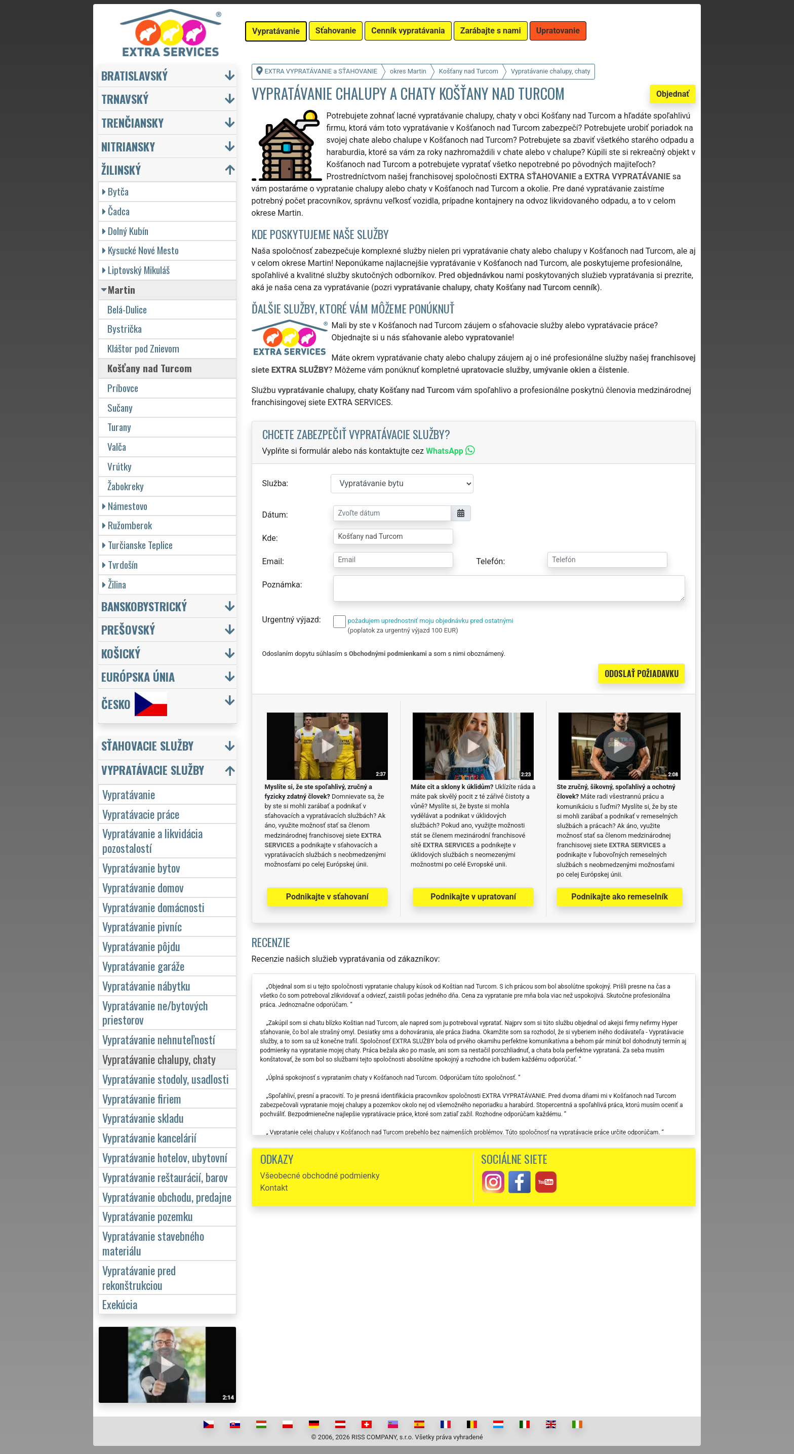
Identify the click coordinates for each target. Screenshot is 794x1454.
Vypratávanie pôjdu (141, 945)
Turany (119, 426)
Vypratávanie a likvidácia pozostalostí (152, 840)
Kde (269, 538)
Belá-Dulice (127, 309)
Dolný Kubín (125, 230)
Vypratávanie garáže (143, 965)
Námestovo (124, 505)
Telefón (489, 561)
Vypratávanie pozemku (147, 1215)
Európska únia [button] (138, 676)
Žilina (114, 584)
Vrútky (119, 466)
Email (272, 561)
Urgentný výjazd (290, 619)
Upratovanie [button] (558, 30)
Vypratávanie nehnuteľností (158, 1039)
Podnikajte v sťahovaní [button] (327, 896)
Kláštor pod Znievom (143, 348)
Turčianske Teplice (137, 544)
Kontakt (274, 1188)
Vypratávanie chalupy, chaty (159, 1058)
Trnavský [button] (124, 98)
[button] (168, 747)
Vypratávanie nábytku (146, 985)
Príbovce (122, 387)
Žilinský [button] (121, 169)
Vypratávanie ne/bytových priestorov (155, 1012)
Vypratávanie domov (143, 887)
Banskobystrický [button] (144, 606)
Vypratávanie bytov (141, 867)
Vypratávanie (128, 793)
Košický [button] (120, 653)
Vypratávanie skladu (143, 1117)
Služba (274, 483)
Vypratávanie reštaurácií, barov (165, 1176)
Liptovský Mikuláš (136, 269)
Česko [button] (134, 704)
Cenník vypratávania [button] (408, 30)
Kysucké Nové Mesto (140, 250)
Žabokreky (125, 486)
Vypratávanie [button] (276, 31)
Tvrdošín (120, 564)
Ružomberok (127, 525)
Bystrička (124, 328)
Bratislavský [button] (134, 75)
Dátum (274, 515)
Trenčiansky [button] (132, 122)
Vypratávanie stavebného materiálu (153, 1243)
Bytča (115, 191)
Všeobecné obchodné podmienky (320, 1176)
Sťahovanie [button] (335, 30)
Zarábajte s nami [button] (490, 30)
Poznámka (281, 585)
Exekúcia (119, 1303)
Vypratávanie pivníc (142, 926)
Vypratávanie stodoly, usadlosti (165, 1078)
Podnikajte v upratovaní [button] (473, 896)
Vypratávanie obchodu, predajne (166, 1196)
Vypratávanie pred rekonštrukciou (139, 1277)
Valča (116, 446)
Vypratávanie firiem (141, 1098)
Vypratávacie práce (140, 813)
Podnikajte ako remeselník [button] (619, 896)
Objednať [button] (672, 94)
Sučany (120, 407)
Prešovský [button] (128, 629)
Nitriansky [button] (128, 146)
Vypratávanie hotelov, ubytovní (164, 1157)
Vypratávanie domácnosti (153, 906)
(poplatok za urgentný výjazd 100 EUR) (403, 630)
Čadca (116, 211)
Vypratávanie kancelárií (149, 1137)
